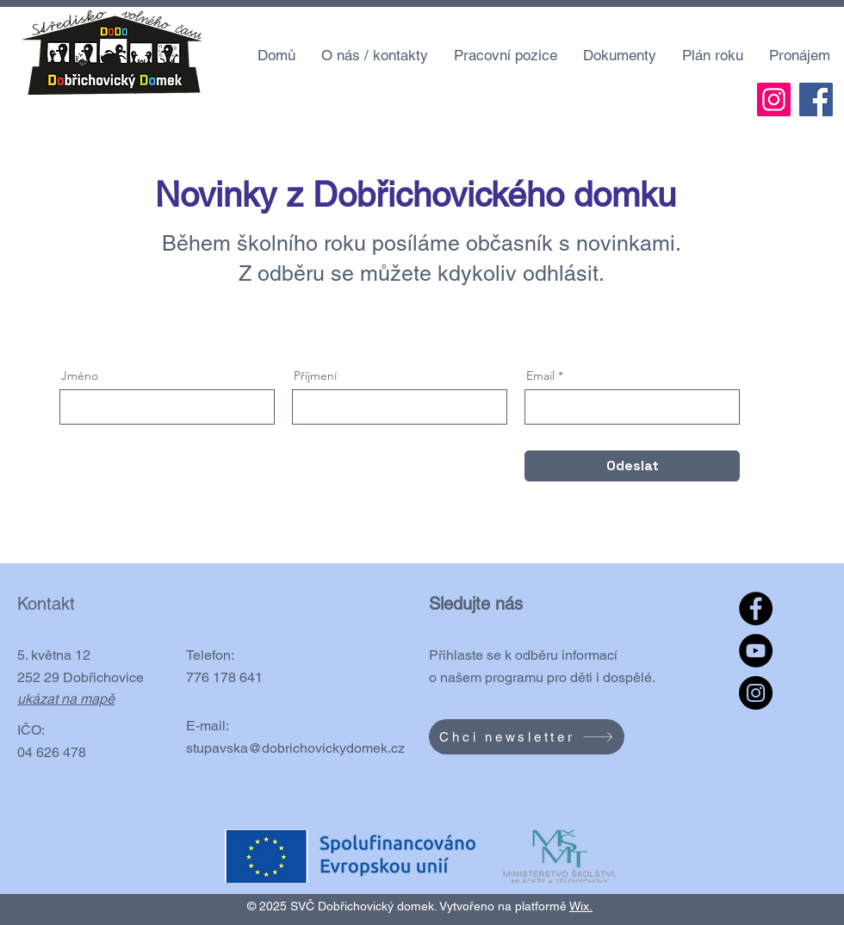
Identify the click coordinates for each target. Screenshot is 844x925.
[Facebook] (816, 99)
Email (540, 375)
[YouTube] (756, 650)
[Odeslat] (632, 465)
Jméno (79, 375)
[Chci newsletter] (526, 736)
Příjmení (315, 375)
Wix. (581, 906)
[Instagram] (774, 99)
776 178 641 (224, 677)
